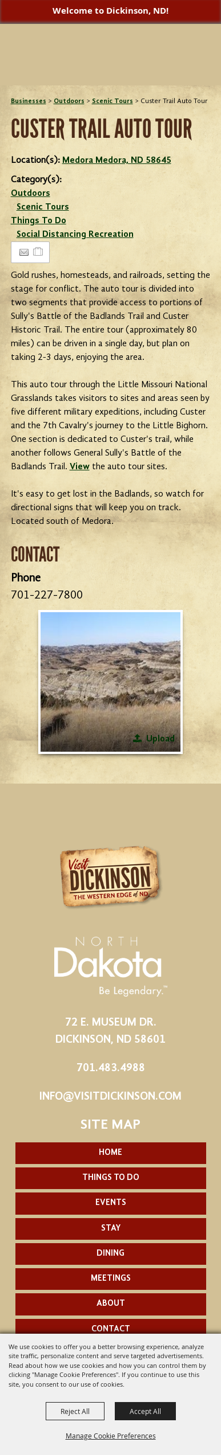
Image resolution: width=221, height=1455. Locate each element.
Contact (110, 1329)
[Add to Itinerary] (38, 252)
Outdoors (69, 101)
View (80, 467)
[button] (110, 682)
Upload (160, 739)
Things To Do (38, 221)
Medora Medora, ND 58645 (116, 160)
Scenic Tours (112, 101)
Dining (110, 1253)
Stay (110, 1228)
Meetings (111, 1278)
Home (110, 1153)
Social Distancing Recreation (75, 234)
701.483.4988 (111, 1068)
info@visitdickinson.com (110, 1096)
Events (110, 1203)
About (111, 1304)
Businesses (28, 101)
